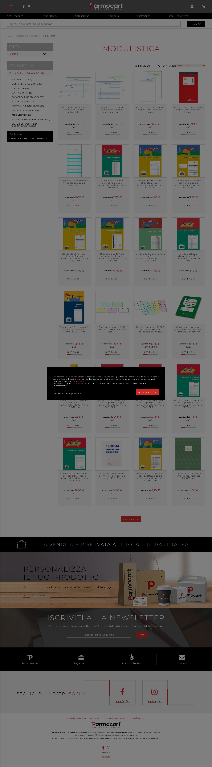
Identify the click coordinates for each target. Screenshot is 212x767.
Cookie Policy (79, 381)
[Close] (162, 371)
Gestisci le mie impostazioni (67, 393)
